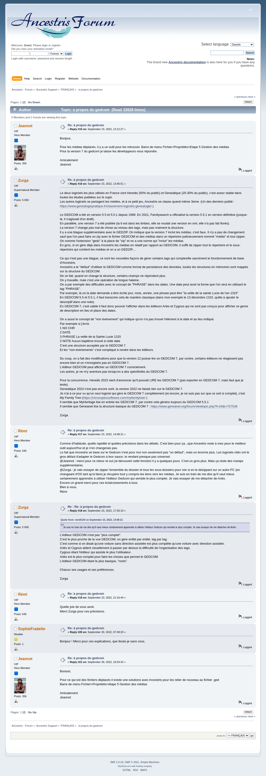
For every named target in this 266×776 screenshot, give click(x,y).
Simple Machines (149, 762)
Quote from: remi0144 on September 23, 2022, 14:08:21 (92, 520)
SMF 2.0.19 (116, 762)
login (45, 45)
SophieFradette (31, 629)
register (55, 45)
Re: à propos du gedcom (86, 125)
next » (251, 96)
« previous (240, 96)
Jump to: (221, 735)
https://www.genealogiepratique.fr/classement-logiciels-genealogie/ (106, 206)
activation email (42, 48)
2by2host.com (124, 766)
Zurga (23, 180)
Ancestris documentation (187, 62)
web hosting (137, 766)
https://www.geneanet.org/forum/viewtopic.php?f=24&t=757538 (194, 406)
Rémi (22, 431)
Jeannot (25, 126)
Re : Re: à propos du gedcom (89, 506)
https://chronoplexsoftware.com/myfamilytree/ (114, 397)
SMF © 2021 (132, 762)
